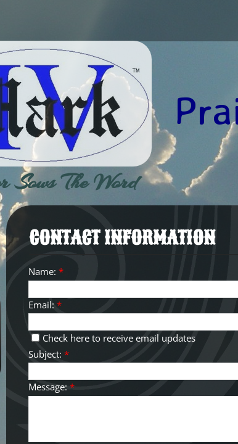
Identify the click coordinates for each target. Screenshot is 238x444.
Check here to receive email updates (113, 338)
